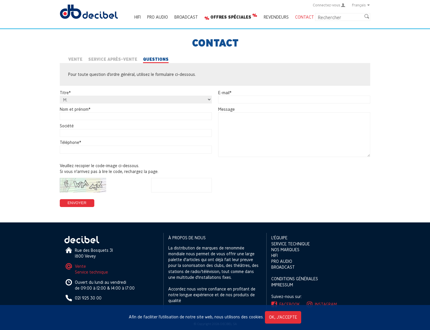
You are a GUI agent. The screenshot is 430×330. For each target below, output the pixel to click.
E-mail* (225, 92)
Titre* (65, 92)
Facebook (289, 304)
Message (226, 109)
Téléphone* (70, 142)
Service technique (91, 272)
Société (67, 125)
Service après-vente (112, 59)
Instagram (326, 304)
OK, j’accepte (283, 317)
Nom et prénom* (75, 109)
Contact (304, 17)
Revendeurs (276, 17)
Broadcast (186, 17)
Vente (75, 59)
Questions (156, 59)
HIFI (137, 17)
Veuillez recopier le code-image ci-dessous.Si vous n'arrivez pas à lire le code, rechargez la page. (109, 168)
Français (361, 5)
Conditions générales (294, 278)
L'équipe (279, 237)
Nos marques (285, 249)
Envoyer (77, 203)
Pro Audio (157, 17)
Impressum (282, 284)
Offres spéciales (230, 17)
